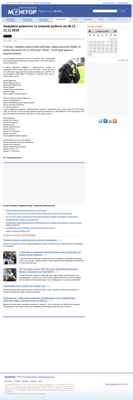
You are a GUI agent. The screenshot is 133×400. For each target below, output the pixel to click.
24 (90, 52)
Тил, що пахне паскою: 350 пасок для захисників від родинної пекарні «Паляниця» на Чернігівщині (42, 217)
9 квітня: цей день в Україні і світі (18, 231)
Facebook (47, 3)
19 (99, 48)
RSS (37, 3)
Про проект (8, 381)
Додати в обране (122, 3)
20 (103, 48)
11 (94, 45)
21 (107, 48)
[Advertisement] (42, 184)
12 (99, 45)
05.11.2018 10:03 (9, 41)
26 (99, 52)
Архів (40, 381)
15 (111, 45)
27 (103, 52)
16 (116, 45)
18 (94, 48)
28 (107, 52)
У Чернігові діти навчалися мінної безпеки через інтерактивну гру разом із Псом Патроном (39, 213)
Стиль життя (61, 19)
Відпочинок (88, 19)
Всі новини (122, 60)
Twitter (42, 3)
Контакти (34, 381)
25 (94, 52)
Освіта (74, 19)
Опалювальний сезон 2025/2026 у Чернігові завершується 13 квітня (30, 228)
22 (111, 48)
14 (107, 45)
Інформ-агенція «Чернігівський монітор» (23, 11)
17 (90, 48)
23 (116, 48)
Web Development (112, 384)
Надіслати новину (109, 3)
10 (90, 45)
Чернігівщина (11, 20)
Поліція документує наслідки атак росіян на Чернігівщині (26, 210)
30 (116, 52)
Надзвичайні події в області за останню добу (22, 220)
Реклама (17, 381)
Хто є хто (113, 19)
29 (111, 52)
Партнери (25, 381)
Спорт (101, 19)
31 (90, 55)
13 (103, 45)
